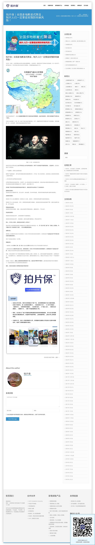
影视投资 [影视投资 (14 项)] (78, 112)
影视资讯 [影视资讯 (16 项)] (68, 118)
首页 (44, 5)
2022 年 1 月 (68, 373)
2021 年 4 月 (68, 401)
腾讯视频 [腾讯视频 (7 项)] (81, 144)
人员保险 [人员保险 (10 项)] (68, 83)
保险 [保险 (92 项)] (83, 86)
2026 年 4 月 (68, 202)
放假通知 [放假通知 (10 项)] (68, 125)
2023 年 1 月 (68, 332)
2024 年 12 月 (69, 257)
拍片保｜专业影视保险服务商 (78, 506)
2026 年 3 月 (68, 206)
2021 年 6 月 (68, 394)
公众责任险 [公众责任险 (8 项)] (68, 90)
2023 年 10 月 (69, 301)
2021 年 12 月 (69, 377)
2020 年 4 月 (68, 442)
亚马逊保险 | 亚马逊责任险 (77, 503)
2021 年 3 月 (68, 404)
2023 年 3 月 (68, 325)
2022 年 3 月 (68, 366)
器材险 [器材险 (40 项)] (68, 99)
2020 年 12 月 (69, 414)
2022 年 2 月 (68, 370)
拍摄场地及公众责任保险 (56, 506)
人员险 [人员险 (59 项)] (77, 83)
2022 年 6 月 (68, 356)
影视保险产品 (58, 5)
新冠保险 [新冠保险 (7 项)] (77, 125)
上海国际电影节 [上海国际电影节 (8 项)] (69, 80)
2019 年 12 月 (69, 452)
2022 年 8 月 (68, 349)
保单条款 (67, 5)
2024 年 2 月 (68, 291)
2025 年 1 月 (68, 254)
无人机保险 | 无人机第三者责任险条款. (74, 68)
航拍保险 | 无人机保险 (55, 520)
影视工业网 (31, 508)
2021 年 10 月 (69, 383)
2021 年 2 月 (68, 407)
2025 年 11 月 (69, 219)
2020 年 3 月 (68, 445)
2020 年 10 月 (69, 421)
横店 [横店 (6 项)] (76, 128)
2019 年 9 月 (68, 462)
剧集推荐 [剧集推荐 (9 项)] (78, 96)
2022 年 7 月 (68, 353)
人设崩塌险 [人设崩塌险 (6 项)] (68, 86)
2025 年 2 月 (68, 250)
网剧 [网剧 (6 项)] (74, 144)
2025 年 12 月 (69, 216)
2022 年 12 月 (69, 336)
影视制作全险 (53, 508)
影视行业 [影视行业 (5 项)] (76, 115)
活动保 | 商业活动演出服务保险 (36, 516)
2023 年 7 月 (68, 312)
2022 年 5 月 (68, 360)
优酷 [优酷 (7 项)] (76, 86)
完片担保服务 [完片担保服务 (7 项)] (78, 102)
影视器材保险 (53, 501)
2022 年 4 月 (68, 363)
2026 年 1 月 (68, 213)
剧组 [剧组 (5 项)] (76, 90)
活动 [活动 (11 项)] (83, 128)
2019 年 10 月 (69, 459)
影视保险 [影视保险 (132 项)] (68, 109)
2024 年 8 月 (68, 271)
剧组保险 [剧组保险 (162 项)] (68, 96)
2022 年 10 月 (69, 342)
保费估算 (79, 5)
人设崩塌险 (52, 535)
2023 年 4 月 (68, 322)
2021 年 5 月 (68, 397)
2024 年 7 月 (68, 274)
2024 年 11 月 (69, 260)
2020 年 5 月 (68, 438)
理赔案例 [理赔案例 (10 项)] (68, 131)
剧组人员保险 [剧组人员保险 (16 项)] (69, 93)
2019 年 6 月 (68, 472)
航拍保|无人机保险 (76, 501)
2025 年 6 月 (68, 236)
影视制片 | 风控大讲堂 (71, 58)
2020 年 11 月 (69, 418)
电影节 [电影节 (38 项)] (77, 138)
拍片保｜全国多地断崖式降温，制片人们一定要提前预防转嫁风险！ (32, 58)
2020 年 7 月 (68, 431)
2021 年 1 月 (68, 411)
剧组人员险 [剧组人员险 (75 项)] (80, 93)
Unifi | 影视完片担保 (33, 518)
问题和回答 (50, 5)
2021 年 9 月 (68, 387)
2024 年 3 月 (68, 288)
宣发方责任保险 (53, 530)
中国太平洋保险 (32, 503)
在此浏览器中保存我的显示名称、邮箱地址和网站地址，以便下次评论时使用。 (26, 414)
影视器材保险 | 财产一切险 (72, 61)
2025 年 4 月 (68, 243)
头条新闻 (68, 44)
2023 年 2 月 (68, 329)
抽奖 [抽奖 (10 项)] (67, 122)
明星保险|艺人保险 (54, 503)
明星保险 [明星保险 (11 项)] (68, 128)
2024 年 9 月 (68, 267)
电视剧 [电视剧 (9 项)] (67, 141)
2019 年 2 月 (68, 479)
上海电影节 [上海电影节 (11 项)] (80, 80)
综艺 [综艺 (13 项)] (67, 144)
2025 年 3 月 (68, 247)
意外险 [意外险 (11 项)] (77, 118)
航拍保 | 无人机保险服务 (34, 513)
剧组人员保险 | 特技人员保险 (57, 515)
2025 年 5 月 (68, 240)
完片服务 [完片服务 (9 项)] (68, 106)
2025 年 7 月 (68, 233)
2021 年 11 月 (69, 380)
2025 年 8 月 (68, 230)
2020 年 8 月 (68, 428)
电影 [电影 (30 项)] (76, 131)
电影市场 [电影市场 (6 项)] (76, 134)
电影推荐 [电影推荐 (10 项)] (68, 138)
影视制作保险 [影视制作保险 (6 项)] (79, 109)
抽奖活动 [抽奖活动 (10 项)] (75, 122)
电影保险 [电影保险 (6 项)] (68, 134)
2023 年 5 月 (68, 319)
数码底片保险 (53, 533)
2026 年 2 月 (68, 209)
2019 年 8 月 (68, 465)
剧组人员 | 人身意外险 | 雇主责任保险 (74, 41)
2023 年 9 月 (68, 305)
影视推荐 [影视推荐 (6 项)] (68, 115)
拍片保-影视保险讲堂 (70, 65)
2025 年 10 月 (69, 223)
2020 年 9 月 (68, 424)
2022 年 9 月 (68, 346)
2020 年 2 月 (68, 448)
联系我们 (73, 5)
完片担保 (86, 5)
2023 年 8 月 (68, 308)
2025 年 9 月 (68, 226)
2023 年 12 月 (69, 298)
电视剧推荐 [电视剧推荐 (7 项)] (76, 141)
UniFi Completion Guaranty (35, 501)
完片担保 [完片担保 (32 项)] (68, 102)
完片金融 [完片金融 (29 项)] (77, 106)
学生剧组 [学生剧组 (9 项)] (76, 99)
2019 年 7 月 (68, 469)
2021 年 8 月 (68, 390)
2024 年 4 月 (68, 284)
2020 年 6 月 (68, 435)
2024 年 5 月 (68, 281)
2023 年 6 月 (68, 315)
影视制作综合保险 (70, 54)
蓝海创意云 (31, 511)
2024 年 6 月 (68, 277)
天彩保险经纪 (31, 506)
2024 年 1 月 (68, 295)
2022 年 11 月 (69, 339)
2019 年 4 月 (68, 476)
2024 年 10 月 (69, 264)
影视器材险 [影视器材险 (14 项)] (69, 112)
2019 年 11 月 (69, 455)
